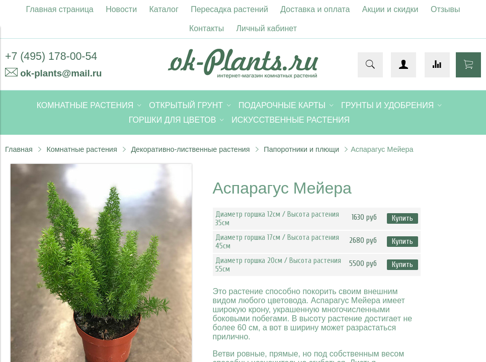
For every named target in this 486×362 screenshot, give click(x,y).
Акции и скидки (390, 9)
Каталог (164, 9)
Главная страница (59, 9)
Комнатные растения (81, 149)
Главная (19, 149)
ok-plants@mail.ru (61, 73)
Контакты (206, 28)
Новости (121, 9)
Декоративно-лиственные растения (190, 149)
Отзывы (445, 9)
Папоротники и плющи (301, 149)
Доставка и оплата (315, 9)
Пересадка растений (229, 9)
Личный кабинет (266, 28)
